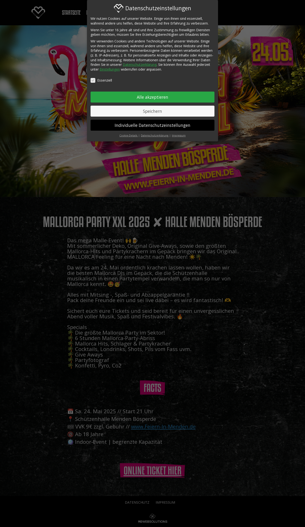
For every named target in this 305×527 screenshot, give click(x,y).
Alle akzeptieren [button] (152, 95)
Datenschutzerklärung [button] (155, 133)
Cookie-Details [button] (128, 133)
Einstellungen (110, 67)
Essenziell (101, 78)
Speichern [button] (152, 109)
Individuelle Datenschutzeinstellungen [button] (152, 123)
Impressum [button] (179, 133)
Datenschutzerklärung (140, 62)
